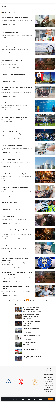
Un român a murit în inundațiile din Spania (14, 60)
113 (43, 300)
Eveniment (25, 353)
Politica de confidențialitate (28, 397)
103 (30, 300)
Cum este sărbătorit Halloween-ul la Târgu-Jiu (15, 174)
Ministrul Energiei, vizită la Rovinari (12, 159)
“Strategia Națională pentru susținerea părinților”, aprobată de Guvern (13, 259)
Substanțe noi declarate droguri (11, 32)
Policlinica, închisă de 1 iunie (29, 342)
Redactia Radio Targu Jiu (6, 25)
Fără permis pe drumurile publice (11, 202)
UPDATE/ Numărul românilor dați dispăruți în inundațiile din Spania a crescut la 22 (15, 273)
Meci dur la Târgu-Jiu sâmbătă (10, 131)
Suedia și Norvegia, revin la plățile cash (13, 145)
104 (34, 300)
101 (23, 300)
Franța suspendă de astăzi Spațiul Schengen (15, 74)
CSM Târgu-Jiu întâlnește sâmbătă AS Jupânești (16, 117)
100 (20, 300)
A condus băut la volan (8, 216)
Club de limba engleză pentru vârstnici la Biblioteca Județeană (14, 287)
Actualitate (25, 311)
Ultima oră (33, 311)
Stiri (29, 311)
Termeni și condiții (48, 374)
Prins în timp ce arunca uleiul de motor (13, 246)
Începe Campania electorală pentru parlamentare (16, 103)
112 (40, 300)
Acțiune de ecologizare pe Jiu (10, 47)
